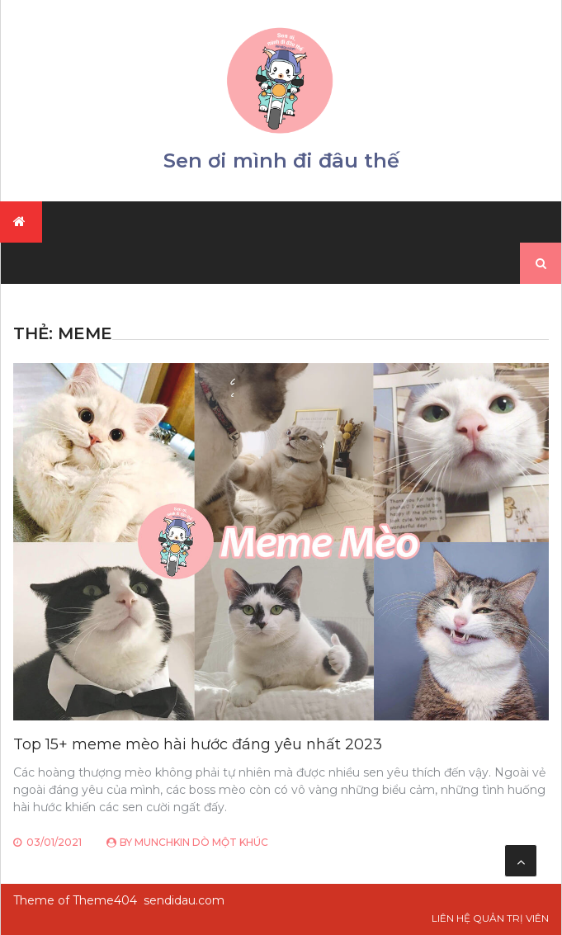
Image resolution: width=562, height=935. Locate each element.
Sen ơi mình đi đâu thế (281, 160)
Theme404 (105, 900)
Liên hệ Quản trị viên (490, 918)
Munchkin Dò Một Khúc (201, 842)
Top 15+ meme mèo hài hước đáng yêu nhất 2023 (197, 744)
